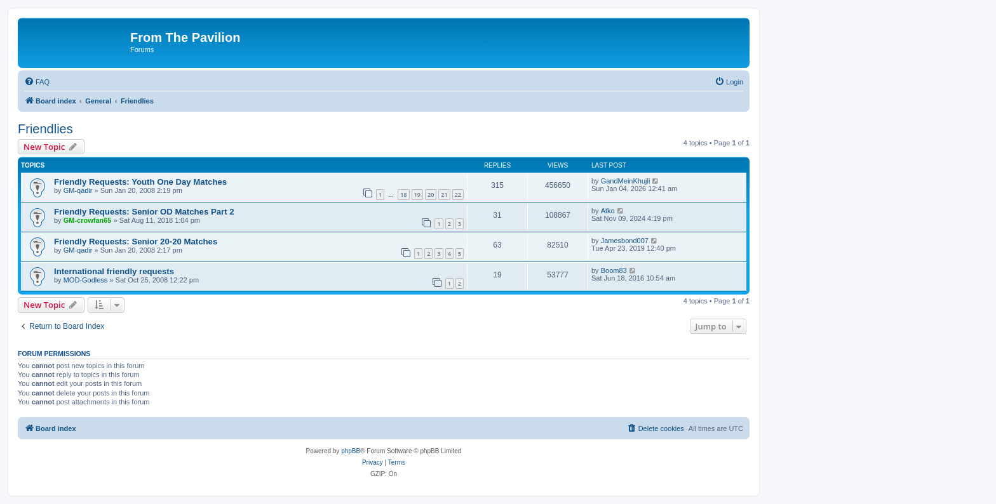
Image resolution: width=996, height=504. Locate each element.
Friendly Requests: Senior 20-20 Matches (135, 241)
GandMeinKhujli (625, 181)
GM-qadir (78, 190)
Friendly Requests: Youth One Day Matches (140, 182)
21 (444, 194)
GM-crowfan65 (88, 220)
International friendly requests (114, 271)
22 (458, 194)
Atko (608, 211)
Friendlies (45, 129)
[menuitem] (37, 82)
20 (430, 194)
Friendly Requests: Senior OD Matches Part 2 (144, 211)
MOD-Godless (86, 280)
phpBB (350, 451)
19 (417, 194)
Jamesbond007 (625, 240)
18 (403, 194)
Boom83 (614, 270)
